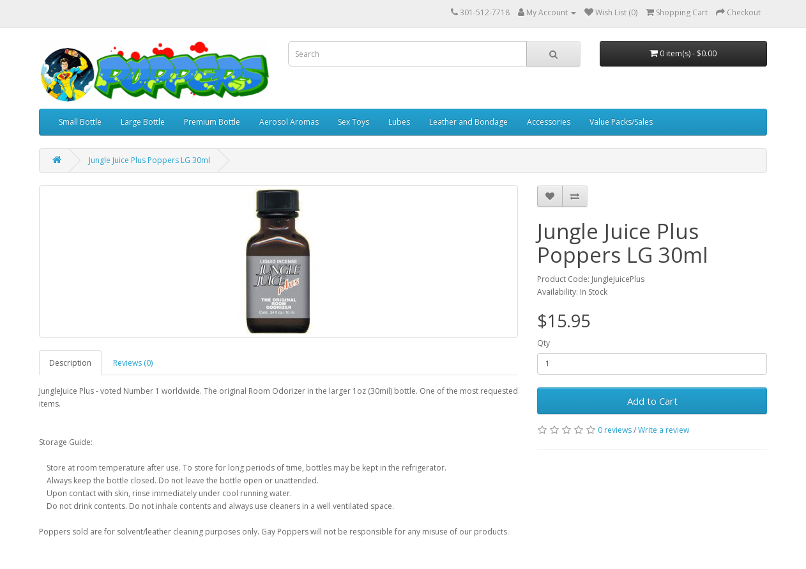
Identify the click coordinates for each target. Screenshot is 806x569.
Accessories (548, 121)
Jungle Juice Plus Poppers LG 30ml (149, 160)
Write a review (663, 430)
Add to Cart (652, 400)
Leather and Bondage (468, 121)
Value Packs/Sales (621, 121)
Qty (543, 343)
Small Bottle (80, 121)
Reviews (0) (133, 362)
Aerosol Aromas (289, 121)
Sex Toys (353, 121)
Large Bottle (143, 121)
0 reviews (615, 430)
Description (70, 362)
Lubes (399, 121)
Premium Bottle (212, 121)
